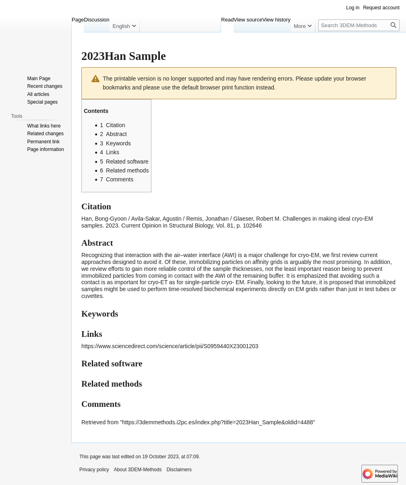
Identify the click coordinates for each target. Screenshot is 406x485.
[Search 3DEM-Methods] (359, 25)
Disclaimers (178, 469)
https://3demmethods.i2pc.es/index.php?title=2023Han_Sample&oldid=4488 (217, 422)
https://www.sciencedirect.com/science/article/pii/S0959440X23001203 (169, 346)
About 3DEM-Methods (138, 469)
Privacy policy (94, 469)
